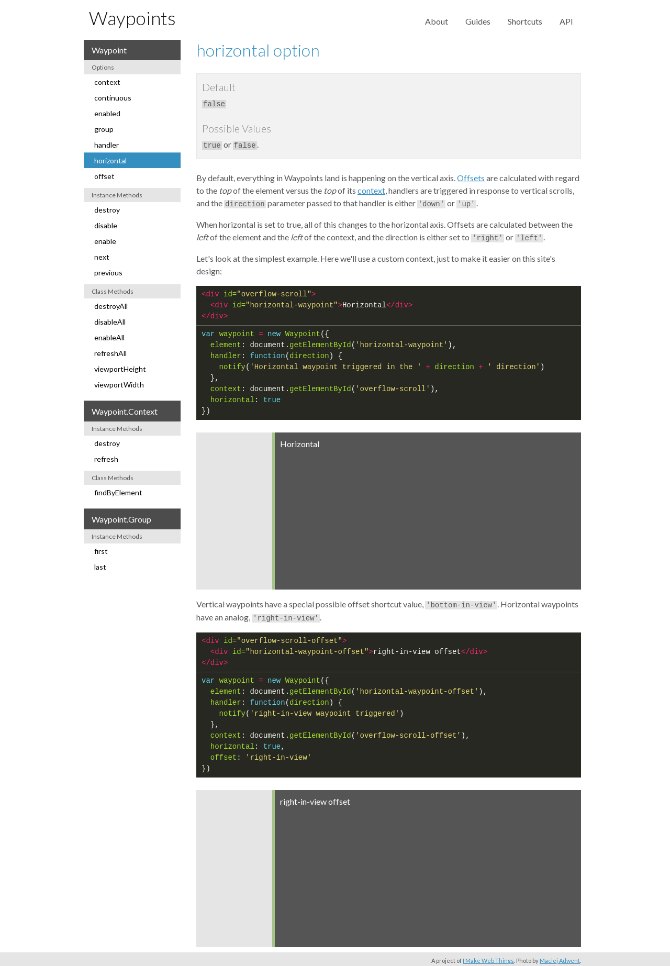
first (101, 551)
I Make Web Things (488, 957)
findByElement (118, 492)
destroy (107, 209)
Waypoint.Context (125, 411)
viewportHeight (120, 368)
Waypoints (132, 17)
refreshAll (110, 353)
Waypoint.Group (121, 519)
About (436, 21)
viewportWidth (119, 384)
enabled (107, 113)
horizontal (110, 160)
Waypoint (109, 50)
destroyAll (111, 306)
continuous (112, 97)
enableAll (109, 337)
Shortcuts (525, 21)
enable (105, 241)
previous (108, 272)
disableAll (110, 321)
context (107, 81)
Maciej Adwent (560, 957)
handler (106, 144)
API (566, 21)
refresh (106, 458)
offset (104, 176)
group (104, 129)
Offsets (471, 177)
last (100, 566)
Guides (477, 21)
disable (105, 225)
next (101, 256)
